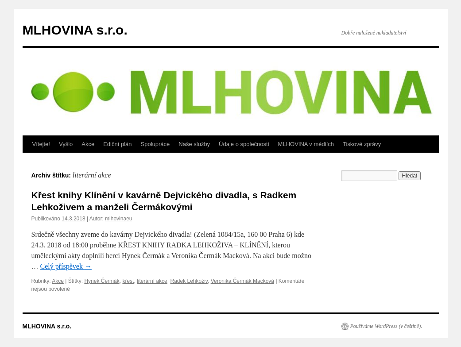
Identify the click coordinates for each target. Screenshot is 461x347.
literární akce (152, 281)
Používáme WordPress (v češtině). (386, 326)
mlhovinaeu (118, 219)
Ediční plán (117, 144)
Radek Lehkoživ (189, 281)
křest (128, 281)
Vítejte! (41, 144)
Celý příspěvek (66, 266)
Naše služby (194, 144)
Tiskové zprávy (362, 144)
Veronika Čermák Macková (242, 281)
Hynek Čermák (101, 281)
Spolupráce (155, 144)
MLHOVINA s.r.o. (75, 30)
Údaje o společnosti (244, 144)
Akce (87, 144)
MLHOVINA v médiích (306, 144)
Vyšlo (66, 144)
